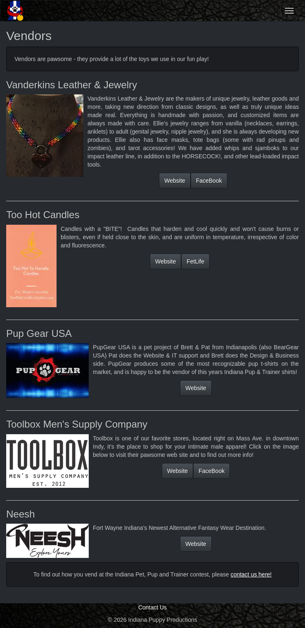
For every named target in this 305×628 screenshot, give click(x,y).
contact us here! (251, 574)
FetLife (195, 261)
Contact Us (152, 607)
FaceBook (209, 180)
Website (174, 180)
